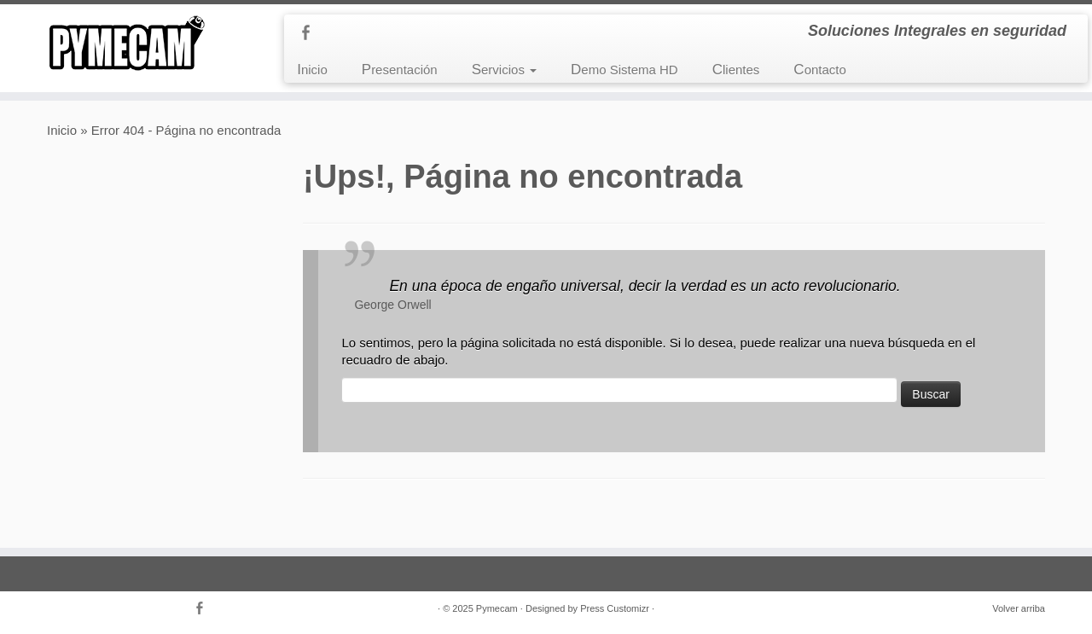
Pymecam (497, 608)
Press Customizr (614, 608)
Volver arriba (1018, 608)
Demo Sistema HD (624, 69)
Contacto (819, 69)
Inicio (312, 69)
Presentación (400, 69)
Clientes (736, 69)
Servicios (504, 69)
